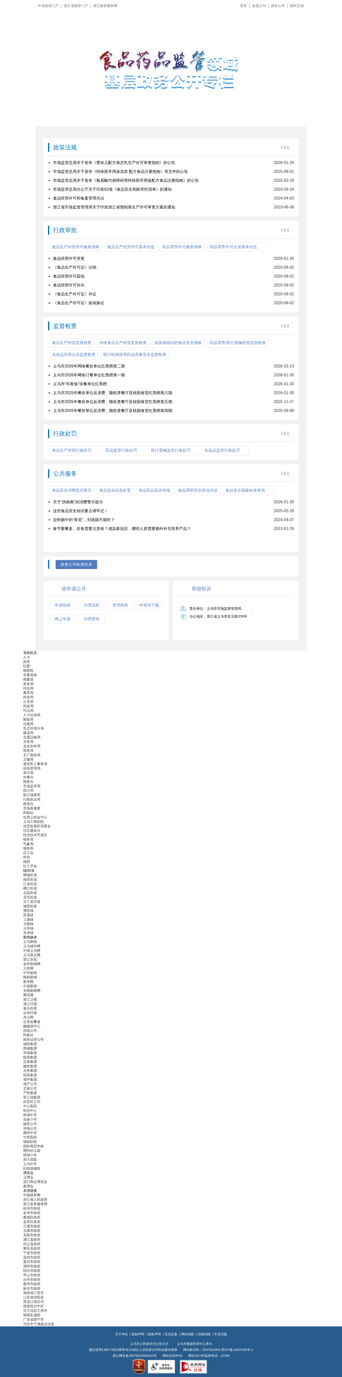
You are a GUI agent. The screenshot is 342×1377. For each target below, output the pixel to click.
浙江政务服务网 (105, 6)
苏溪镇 (28, 915)
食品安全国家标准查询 (245, 490)
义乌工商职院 (33, 822)
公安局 (28, 702)
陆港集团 (30, 1057)
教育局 (28, 693)
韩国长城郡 (31, 1315)
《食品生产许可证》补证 (74, 294)
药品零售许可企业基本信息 (233, 247)
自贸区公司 (31, 1102)
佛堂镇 (28, 910)
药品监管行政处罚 (121, 450)
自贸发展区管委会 (37, 826)
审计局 (28, 773)
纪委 (26, 666)
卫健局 (28, 759)
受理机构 (120, 605)
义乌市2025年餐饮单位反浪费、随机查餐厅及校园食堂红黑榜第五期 (112, 402)
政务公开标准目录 (76, 564)
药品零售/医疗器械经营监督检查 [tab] (238, 343)
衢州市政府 (31, 1284)
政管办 (28, 804)
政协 (26, 662)
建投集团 (30, 1066)
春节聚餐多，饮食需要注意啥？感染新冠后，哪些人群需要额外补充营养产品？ (122, 528)
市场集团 (30, 1053)
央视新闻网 (31, 990)
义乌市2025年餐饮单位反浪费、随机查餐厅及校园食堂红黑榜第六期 (112, 393)
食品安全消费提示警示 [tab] (71, 490)
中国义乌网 (31, 950)
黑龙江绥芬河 (33, 1302)
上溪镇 (28, 919)
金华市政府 (31, 1213)
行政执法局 (31, 799)
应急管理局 (31, 768)
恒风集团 (30, 1075)
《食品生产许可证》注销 (74, 267)
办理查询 (91, 619)
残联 (26, 862)
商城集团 (30, 1048)
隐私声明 (154, 1334)
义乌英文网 (31, 955)
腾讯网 (28, 995)
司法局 (28, 710)
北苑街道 (30, 893)
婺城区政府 (31, 1217)
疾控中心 (30, 1111)
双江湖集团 (31, 1097)
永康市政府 (31, 1231)
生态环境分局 (33, 728)
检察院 (28, 670)
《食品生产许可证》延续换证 (78, 303)
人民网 (28, 968)
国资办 (28, 782)
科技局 (28, 697)
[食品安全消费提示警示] (171, 522)
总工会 (28, 853)
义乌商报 (30, 942)
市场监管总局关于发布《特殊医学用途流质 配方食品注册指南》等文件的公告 (120, 171)
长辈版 (332, 17)
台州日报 (30, 1013)
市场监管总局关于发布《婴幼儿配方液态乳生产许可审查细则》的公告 (114, 163)
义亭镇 (28, 928)
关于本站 (121, 1334)
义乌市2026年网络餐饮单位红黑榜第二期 (89, 366)
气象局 (28, 844)
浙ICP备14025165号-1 (237, 1350)
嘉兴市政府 (31, 1262)
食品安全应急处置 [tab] (115, 490)
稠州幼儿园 (31, 1151)
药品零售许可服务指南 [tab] (182, 247)
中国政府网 (31, 1195)
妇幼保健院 (31, 1168)
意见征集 (171, 1334)
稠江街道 (30, 888)
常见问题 (220, 1334)
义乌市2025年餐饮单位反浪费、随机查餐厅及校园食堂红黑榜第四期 (112, 410)
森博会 (28, 1186)
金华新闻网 (31, 964)
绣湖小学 (30, 1155)
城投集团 (30, 1044)
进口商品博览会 (35, 1182)
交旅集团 (30, 1062)
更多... (288, 147)
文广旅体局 (31, 755)
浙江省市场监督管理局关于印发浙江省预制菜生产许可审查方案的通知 (114, 207)
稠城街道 (30, 875)
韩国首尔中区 (33, 1306)
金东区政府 (31, 1222)
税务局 (28, 839)
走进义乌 (259, 6)
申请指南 (62, 605)
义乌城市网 (31, 946)
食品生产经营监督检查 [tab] (71, 343)
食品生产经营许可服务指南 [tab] (75, 247)
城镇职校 (30, 1142)
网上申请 (62, 619)
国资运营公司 (33, 1039)
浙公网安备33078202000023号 (135, 1355)
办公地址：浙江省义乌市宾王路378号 (218, 616)
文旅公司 (30, 1088)
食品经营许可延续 (69, 276)
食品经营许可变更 (69, 258)
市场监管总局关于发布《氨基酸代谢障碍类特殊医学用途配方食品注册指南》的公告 (126, 180)
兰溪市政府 (31, 1226)
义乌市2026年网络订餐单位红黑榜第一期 (89, 375)
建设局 (28, 733)
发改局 (28, 684)
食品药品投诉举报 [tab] (154, 490)
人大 (26, 657)
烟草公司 (30, 1124)
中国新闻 (30, 986)
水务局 (28, 742)
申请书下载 (149, 605)
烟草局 (28, 848)
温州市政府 (31, 1257)
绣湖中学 (30, 1115)
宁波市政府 (31, 1253)
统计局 (28, 790)
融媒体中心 (31, 1026)
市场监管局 (31, 786)
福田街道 (30, 879)
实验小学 (30, 1119)
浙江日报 (30, 1004)
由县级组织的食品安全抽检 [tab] (178, 343)
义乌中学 (30, 1164)
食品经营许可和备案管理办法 (78, 198)
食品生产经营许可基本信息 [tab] (130, 247)
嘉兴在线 (30, 1008)
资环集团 (30, 1079)
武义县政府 (31, 1244)
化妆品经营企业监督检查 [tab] (73, 354)
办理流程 (91, 605)
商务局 (28, 750)
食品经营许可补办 (69, 285)
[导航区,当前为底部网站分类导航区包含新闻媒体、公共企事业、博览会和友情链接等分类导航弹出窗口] (171, 988)
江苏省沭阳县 (33, 1297)
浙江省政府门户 (76, 6)
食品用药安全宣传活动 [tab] (198, 490)
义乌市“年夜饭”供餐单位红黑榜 (80, 384)
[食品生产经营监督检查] (171, 388)
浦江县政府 (31, 1239)
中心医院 (30, 1106)
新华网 (28, 982)
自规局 (28, 724)
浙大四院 (30, 1159)
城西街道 (30, 906)
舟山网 (28, 1017)
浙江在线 (30, 959)
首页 (243, 6)
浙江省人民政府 (35, 1199)
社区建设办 (31, 830)
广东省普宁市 (33, 1319)
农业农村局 (31, 746)
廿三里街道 (31, 902)
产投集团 (30, 1093)
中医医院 (30, 1137)
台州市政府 (31, 1279)
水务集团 (30, 1071)
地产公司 (30, 1084)
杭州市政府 (31, 1208)
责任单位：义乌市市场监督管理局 (215, 608)
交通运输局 (31, 737)
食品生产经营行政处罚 (71, 450)
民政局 (28, 706)
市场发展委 (31, 808)
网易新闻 (30, 977)
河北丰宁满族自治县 (38, 1324)
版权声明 (138, 1334)
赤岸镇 (28, 933)
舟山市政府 (31, 1275)
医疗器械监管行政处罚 (170, 450)
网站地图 (187, 1334)
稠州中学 (30, 1133)
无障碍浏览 (328, 28)
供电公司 (30, 1031)
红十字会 (30, 866)
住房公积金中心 (35, 817)
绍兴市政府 (31, 1271)
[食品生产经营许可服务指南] (171, 280)
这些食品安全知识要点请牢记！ (80, 511)
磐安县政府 (31, 1248)
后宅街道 (30, 897)
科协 (26, 857)
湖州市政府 (31, 1266)
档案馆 (28, 679)
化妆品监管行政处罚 (222, 450)
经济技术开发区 (35, 835)
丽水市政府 (31, 1288)
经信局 (28, 688)
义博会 (28, 1177)
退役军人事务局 (35, 764)
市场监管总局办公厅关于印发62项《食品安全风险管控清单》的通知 (112, 189)
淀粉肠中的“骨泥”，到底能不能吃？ (84, 520)
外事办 (28, 777)
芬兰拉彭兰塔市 (35, 1311)
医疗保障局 (31, 795)
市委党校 (30, 675)
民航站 (28, 813)
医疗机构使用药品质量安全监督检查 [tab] (134, 354)
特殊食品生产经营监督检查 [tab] (123, 343)
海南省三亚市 (33, 1293)
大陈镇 (28, 924)
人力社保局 (31, 715)
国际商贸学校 (33, 1146)
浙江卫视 (30, 999)
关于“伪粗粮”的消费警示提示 (78, 502)
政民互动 (297, 6)
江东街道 (30, 884)
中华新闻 (30, 973)
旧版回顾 (204, 1334)
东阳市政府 (31, 1235)
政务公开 (278, 6)
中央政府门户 (48, 6)
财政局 (28, 719)
